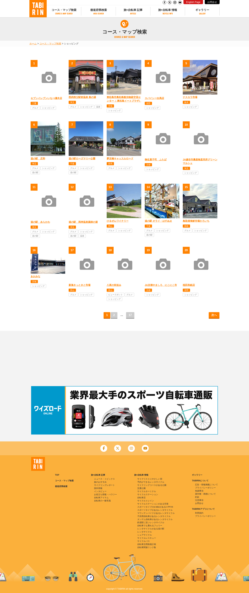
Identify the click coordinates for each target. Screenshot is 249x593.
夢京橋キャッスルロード (120, 158)
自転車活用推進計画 (146, 544)
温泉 (98, 107)
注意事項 (199, 500)
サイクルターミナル (146, 491)
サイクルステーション (147, 494)
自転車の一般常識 (102, 500)
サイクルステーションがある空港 (152, 504)
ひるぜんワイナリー (117, 221)
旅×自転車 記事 (133, 9)
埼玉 (72, 102)
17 (130, 315)
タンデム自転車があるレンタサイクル (155, 519)
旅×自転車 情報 (167, 9)
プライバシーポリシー (205, 488)
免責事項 (199, 491)
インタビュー (100, 491)
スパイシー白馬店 (154, 98)
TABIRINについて (200, 480)
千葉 (72, 163)
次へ (214, 315)
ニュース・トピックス (104, 479)
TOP (57, 475)
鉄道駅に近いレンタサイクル (150, 522)
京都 (148, 165)
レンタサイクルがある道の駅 (150, 528)
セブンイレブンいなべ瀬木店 (46, 98)
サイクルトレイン (145, 500)
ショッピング (48, 108)
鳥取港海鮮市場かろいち (196, 221)
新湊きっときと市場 (79, 285)
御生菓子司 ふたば (156, 159)
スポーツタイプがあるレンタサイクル (155, 510)
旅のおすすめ (100, 482)
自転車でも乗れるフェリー (149, 525)
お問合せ (212, 2)
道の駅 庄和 (38, 158)
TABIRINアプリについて (203, 509)
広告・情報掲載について (206, 484)
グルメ (35, 108)
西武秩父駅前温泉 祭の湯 (82, 97)
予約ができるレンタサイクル (150, 482)
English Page (193, 2)
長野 (148, 103)
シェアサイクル (144, 535)
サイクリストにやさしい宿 (149, 479)
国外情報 (98, 488)
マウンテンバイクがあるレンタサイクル (156, 513)
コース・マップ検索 (64, 9)
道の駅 (35, 172)
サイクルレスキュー (146, 538)
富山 (72, 290)
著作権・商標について (205, 494)
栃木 (186, 102)
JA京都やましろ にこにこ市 (161, 285)
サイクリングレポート (104, 485)
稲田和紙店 (189, 285)
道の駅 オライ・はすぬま (158, 221)
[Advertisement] (124, 358)
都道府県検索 (98, 9)
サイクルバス (143, 541)
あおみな (35, 276)
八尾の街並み (114, 285)
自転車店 (141, 497)
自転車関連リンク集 (146, 547)
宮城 (110, 106)
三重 (34, 103)
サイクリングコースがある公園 (151, 485)
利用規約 (199, 513)
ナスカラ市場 (190, 97)
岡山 (110, 226)
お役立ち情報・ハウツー (105, 494)
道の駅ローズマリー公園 (82, 158)
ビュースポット (115, 294)
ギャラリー (202, 9)
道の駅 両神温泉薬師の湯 (83, 222)
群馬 (110, 163)
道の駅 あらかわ (40, 222)
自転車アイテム (101, 497)
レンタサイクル (144, 532)
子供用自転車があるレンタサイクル (153, 516)
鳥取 (186, 226)
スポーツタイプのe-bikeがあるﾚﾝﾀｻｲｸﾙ (155, 507)
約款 (197, 497)
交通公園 (141, 488)
